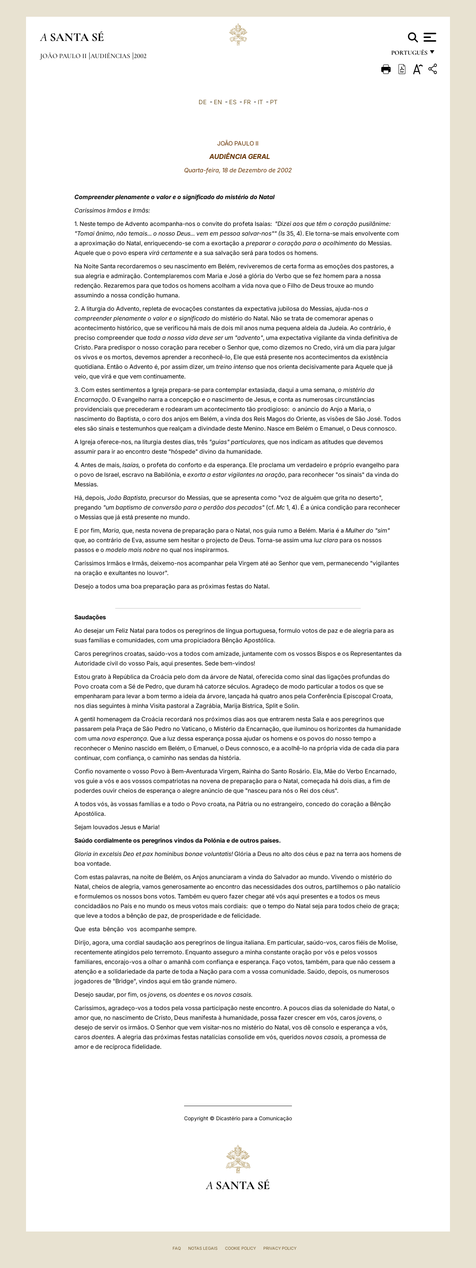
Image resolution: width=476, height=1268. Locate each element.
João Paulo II (64, 56)
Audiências (111, 56)
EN (218, 102)
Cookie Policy (240, 1248)
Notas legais (203, 1248)
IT (260, 102)
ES (233, 102)
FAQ (177, 1248)
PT (273, 102)
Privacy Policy (279, 1248)
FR (247, 102)
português (409, 55)
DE (203, 102)
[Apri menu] (429, 37)
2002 (140, 56)
